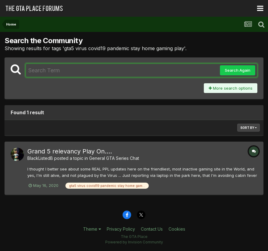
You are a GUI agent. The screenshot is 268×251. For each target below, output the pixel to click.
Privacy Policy (121, 229)
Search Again (237, 70)
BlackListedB (40, 158)
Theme (92, 229)
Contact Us (152, 229)
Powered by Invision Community (134, 242)
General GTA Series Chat (114, 158)
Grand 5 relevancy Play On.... (69, 151)
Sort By (248, 127)
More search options (230, 88)
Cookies (177, 229)
